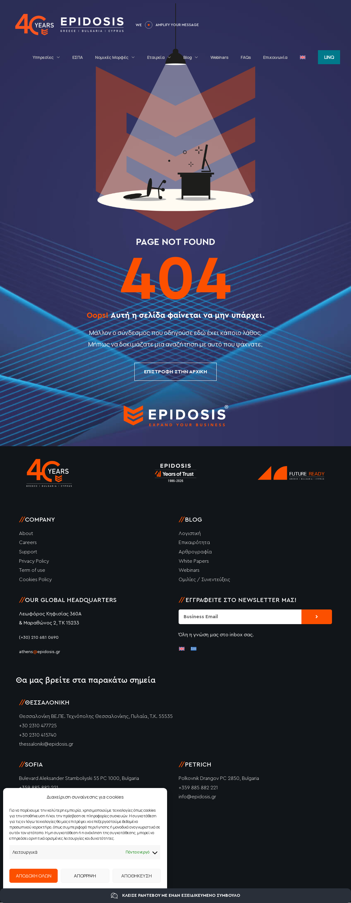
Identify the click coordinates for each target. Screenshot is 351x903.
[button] (329, 57)
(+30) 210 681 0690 (39, 637)
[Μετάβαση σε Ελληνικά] (194, 648)
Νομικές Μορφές (140, 57)
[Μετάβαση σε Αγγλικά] (305, 56)
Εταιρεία (180, 57)
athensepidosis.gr (42, 652)
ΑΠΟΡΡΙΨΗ (85, 875)
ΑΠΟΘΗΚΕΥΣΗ (136, 875)
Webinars (234, 57)
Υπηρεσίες (80, 57)
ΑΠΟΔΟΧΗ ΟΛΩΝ (33, 875)
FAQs (257, 57)
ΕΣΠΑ (110, 57)
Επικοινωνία (282, 57)
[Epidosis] (70, 24)
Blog (207, 57)
